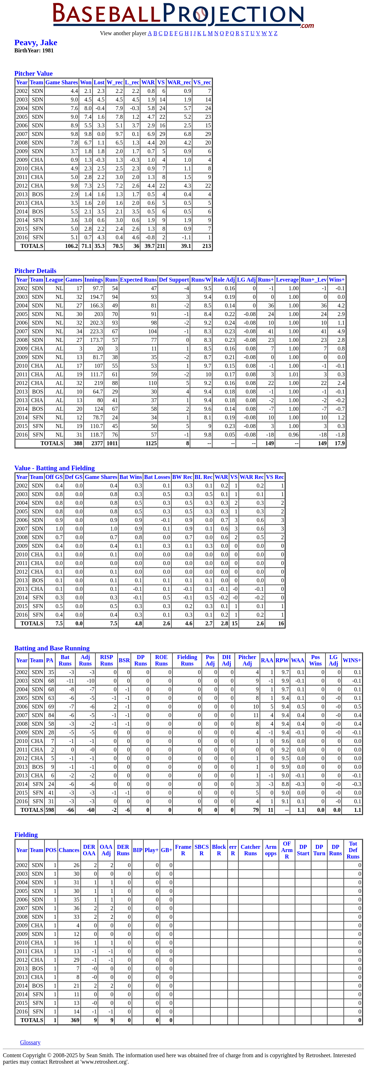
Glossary (30, 1042)
